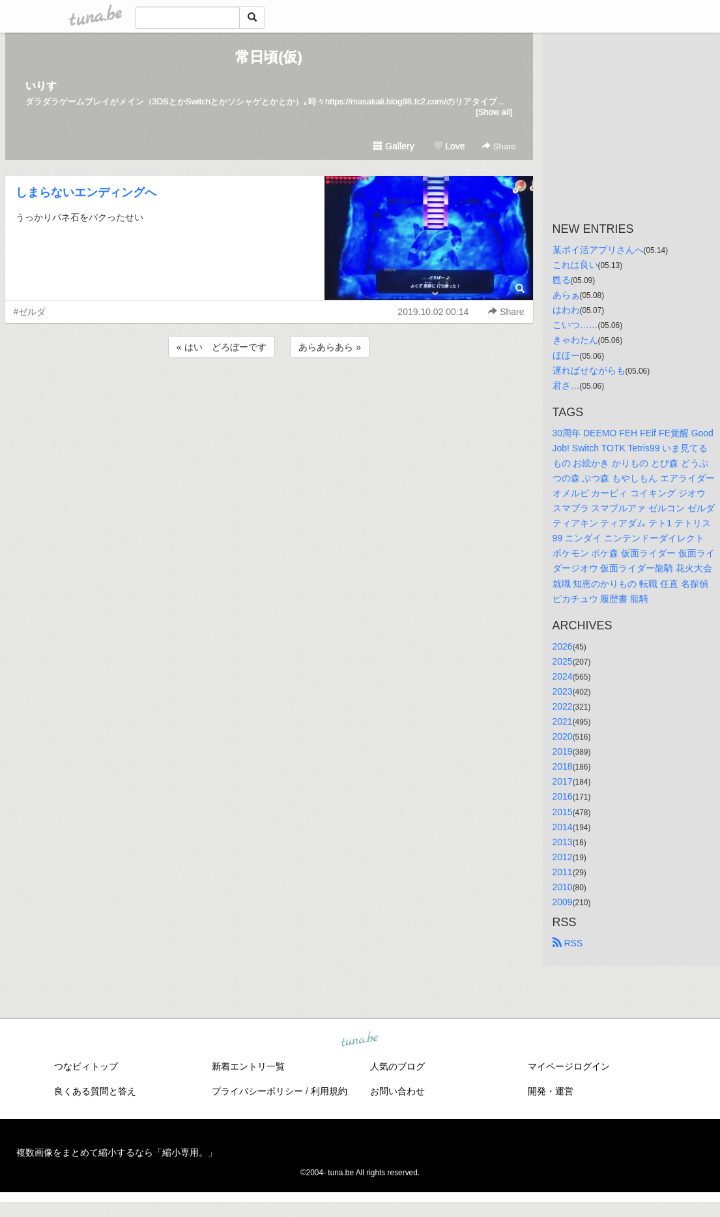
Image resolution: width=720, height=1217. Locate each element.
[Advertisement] (269, 396)
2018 (563, 766)
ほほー (566, 355)
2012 (563, 857)
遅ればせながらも (589, 370)
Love (449, 146)
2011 (563, 872)
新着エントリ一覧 (248, 1066)
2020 (563, 736)
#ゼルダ (30, 312)
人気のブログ (397, 1066)
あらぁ (566, 295)
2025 (563, 661)
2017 (563, 781)
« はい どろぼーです (221, 347)
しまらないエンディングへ (86, 192)
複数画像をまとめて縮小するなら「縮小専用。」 (116, 1152)
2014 (563, 827)
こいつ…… (575, 325)
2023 (563, 691)
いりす (41, 85)
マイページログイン (569, 1066)
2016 (563, 796)
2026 (563, 646)
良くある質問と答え (95, 1091)
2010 (563, 887)
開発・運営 (550, 1091)
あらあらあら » (329, 347)
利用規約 (329, 1091)
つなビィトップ (86, 1066)
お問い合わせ (397, 1091)
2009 (563, 902)
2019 (563, 751)
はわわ (566, 310)
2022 (563, 706)
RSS (568, 943)
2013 (563, 842)
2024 (563, 676)
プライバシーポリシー (257, 1091)
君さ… (566, 385)
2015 (563, 812)
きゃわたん (575, 340)
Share (498, 146)
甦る (562, 280)
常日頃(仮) (268, 57)
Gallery (393, 146)
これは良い (575, 265)
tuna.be (359, 1040)
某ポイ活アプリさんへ (598, 250)
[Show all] (494, 112)
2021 (563, 721)
